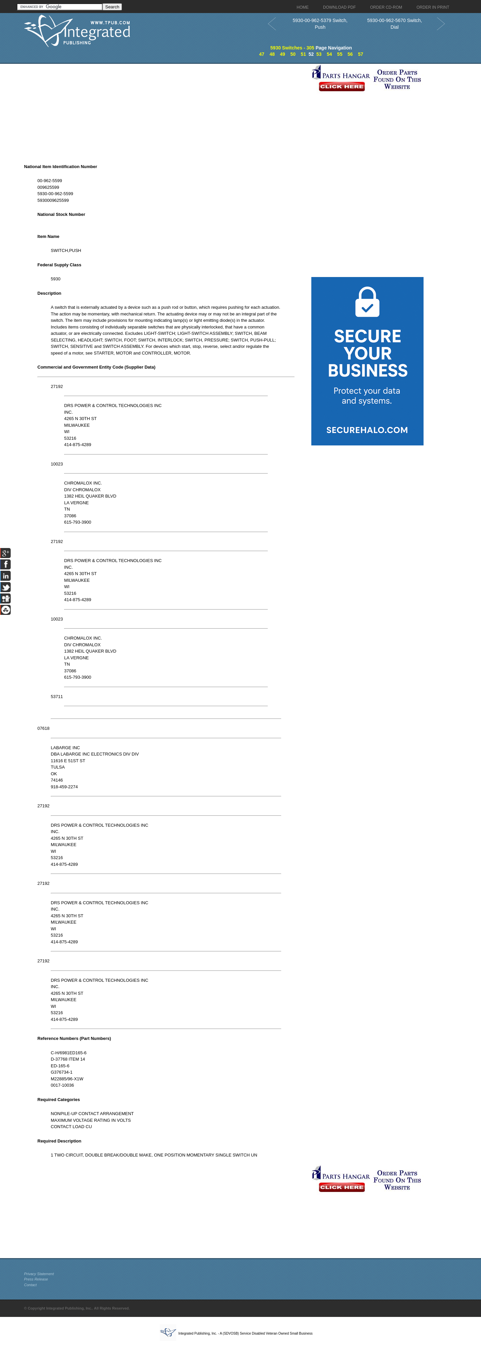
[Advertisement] (166, 110)
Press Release (36, 1279)
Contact (30, 1285)
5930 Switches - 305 (292, 47)
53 (319, 54)
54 (329, 54)
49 (282, 54)
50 (293, 54)
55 (339, 54)
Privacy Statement (39, 1274)
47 (262, 54)
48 (272, 54)
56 (350, 54)
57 (360, 54)
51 (303, 54)
